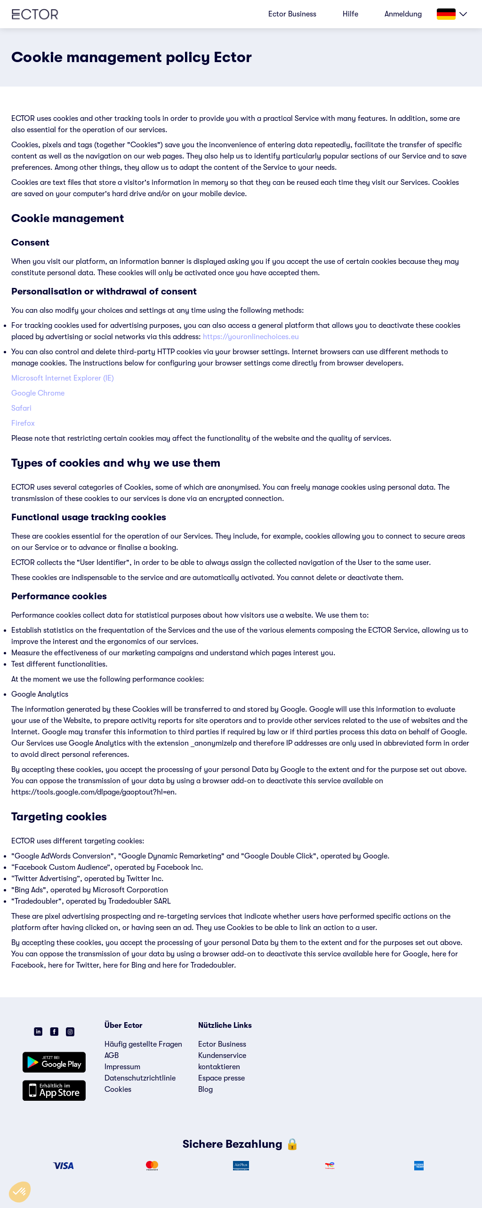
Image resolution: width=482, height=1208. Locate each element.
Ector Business (222, 1044)
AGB (111, 1055)
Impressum (122, 1067)
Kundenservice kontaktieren (222, 1061)
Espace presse (221, 1078)
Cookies (117, 1089)
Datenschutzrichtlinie (140, 1078)
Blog (205, 1089)
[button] (19, 1192)
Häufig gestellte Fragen (143, 1044)
